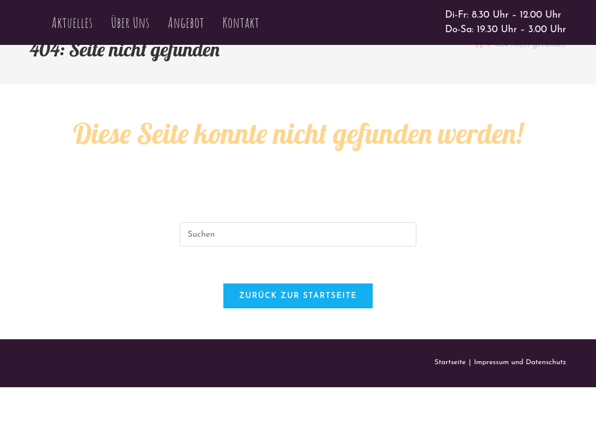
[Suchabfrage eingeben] (298, 234)
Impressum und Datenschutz (520, 362)
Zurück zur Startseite (298, 296)
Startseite (450, 362)
